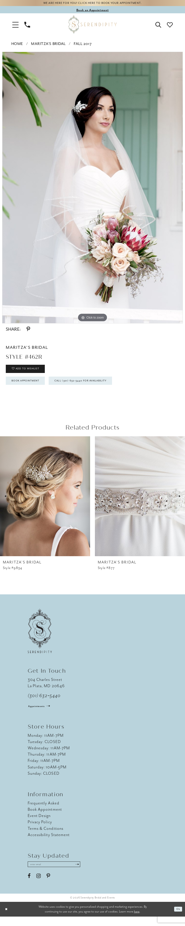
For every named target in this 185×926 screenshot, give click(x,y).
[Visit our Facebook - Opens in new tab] (29, 885)
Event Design (39, 823)
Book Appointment (31, 387)
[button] (15, 26)
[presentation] (45, 504)
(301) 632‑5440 (44, 703)
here (136, 921)
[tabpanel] (92, 189)
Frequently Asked (43, 811)
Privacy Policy (40, 829)
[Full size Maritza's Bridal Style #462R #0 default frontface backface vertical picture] (92, 189)
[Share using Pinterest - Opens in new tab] (28, 331)
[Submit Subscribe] (91, 873)
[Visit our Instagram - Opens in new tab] (38, 885)
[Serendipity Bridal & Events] (92, 26)
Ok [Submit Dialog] (177, 919)
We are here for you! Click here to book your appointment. (92, 4)
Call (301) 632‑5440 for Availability (101, 387)
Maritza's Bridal (48, 45)
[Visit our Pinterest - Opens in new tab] (48, 885)
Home (17, 45)
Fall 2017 (83, 45)
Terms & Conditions (45, 836)
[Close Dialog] (7, 918)
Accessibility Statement (49, 842)
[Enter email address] (61, 873)
